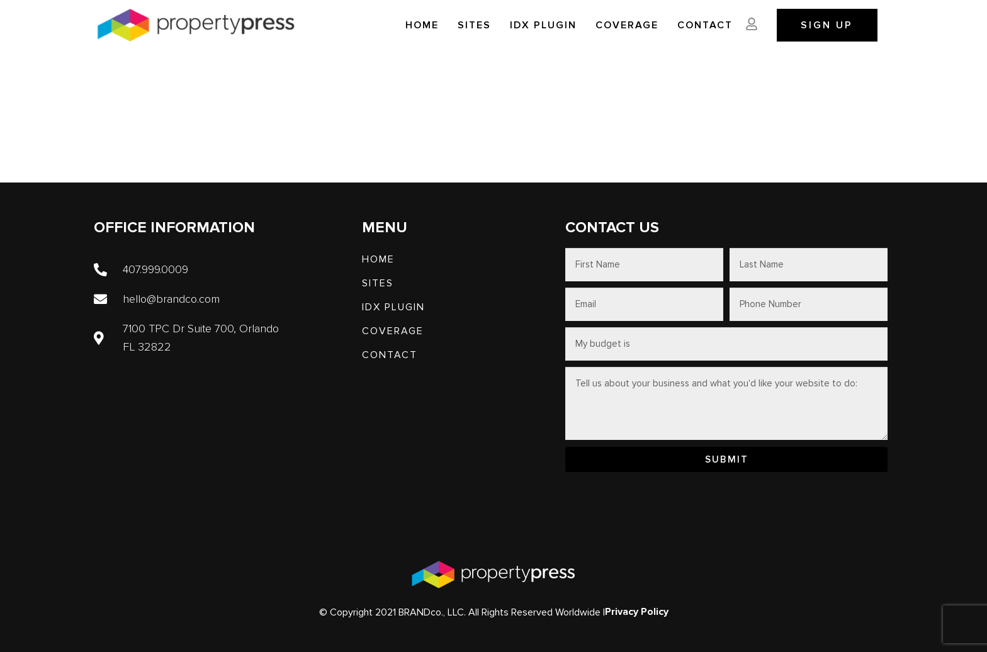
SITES (474, 25)
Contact (705, 25)
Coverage (626, 25)
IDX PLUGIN (543, 25)
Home (422, 25)
